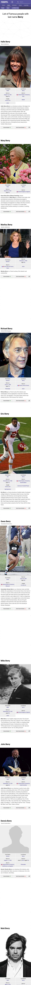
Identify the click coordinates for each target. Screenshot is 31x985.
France (5, 266)
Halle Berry (5, 42)
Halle (7, 90)
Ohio (23, 96)
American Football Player (23, 485)
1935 (10, 190)
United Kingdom (22, 191)
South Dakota (23, 482)
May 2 (6, 984)
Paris (7, 268)
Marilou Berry (6, 225)
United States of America (24, 94)
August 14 (6, 94)
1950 (9, 384)
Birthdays (14, 5)
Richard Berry (6, 328)
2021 (23, 860)
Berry (23, 90)
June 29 (22, 578)
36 (24, 580)
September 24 (6, 711)
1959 (11, 783)
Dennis (7, 856)
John (8, 779)
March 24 (6, 190)
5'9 (25, 585)
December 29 (6, 480)
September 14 (6, 783)
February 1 (21, 260)
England (28, 191)
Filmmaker (7, 388)
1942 (11, 711)
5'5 (9, 100)
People (3, 5)
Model (23, 99)
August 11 (6, 860)
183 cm (6, 486)
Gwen (7, 579)
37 (8, 482)
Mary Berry (5, 140)
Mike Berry (5, 661)
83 (8, 713)
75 (8, 386)
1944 (10, 860)
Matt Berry (5, 928)
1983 (26, 260)
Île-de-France (10, 266)
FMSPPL (4, 2)
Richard (7, 380)
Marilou (7, 261)
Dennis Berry (6, 821)
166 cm (6, 100)
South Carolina (23, 785)
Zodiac (20, 5)
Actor (7, 103)
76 (27, 860)
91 (8, 192)
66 (8, 785)
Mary (8, 186)
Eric (8, 476)
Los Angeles (10, 866)
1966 (10, 94)
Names (8, 5)
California (4, 866)
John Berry (5, 744)
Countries (26, 5)
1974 (9, 984)
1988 (11, 480)
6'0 (9, 486)
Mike (8, 707)
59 (8, 96)
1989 (25, 578)
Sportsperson (8, 489)
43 (24, 262)
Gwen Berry (6, 521)
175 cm (22, 585)
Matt (8, 980)
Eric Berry (5, 414)
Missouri (8, 586)
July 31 (6, 384)
